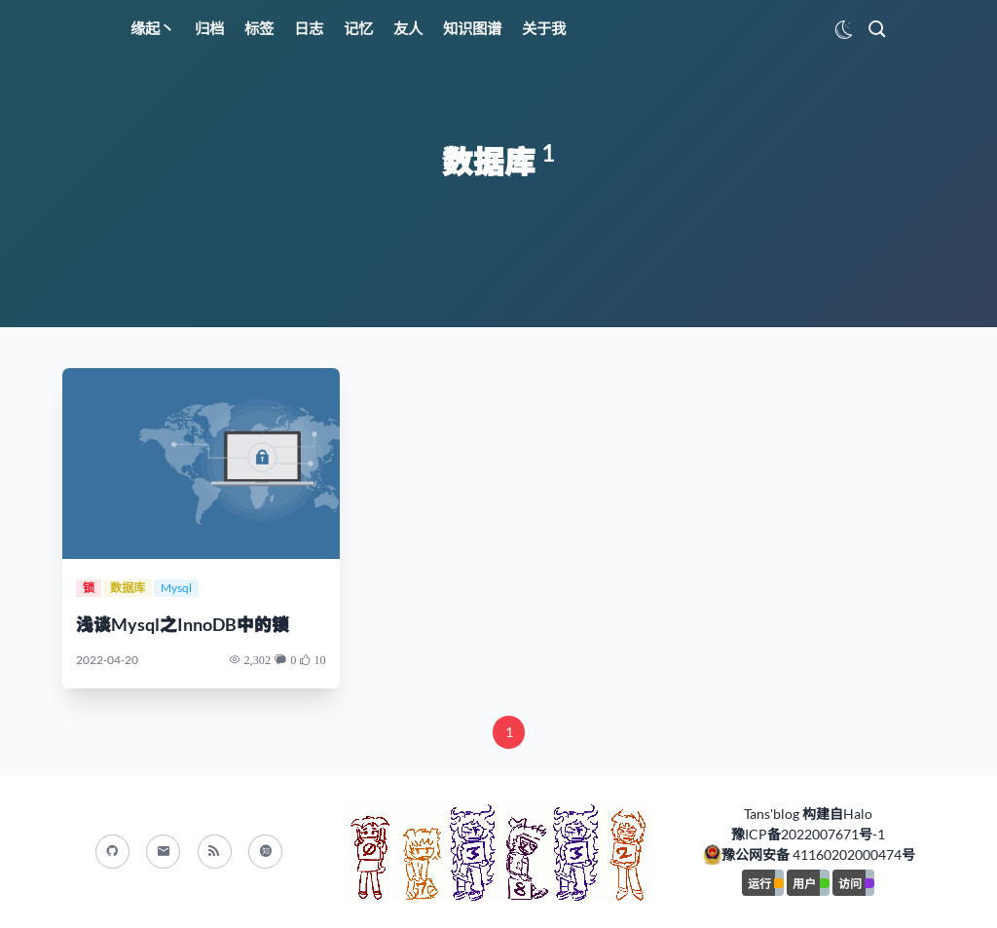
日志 (308, 28)
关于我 (544, 28)
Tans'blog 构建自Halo (808, 813)
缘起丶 (152, 28)
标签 (259, 28)
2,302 (257, 659)
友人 (408, 28)
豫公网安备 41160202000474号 (818, 854)
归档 (209, 28)
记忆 (358, 28)
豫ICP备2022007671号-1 (808, 834)
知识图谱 (472, 28)
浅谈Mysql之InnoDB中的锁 (182, 624)
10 (319, 659)
